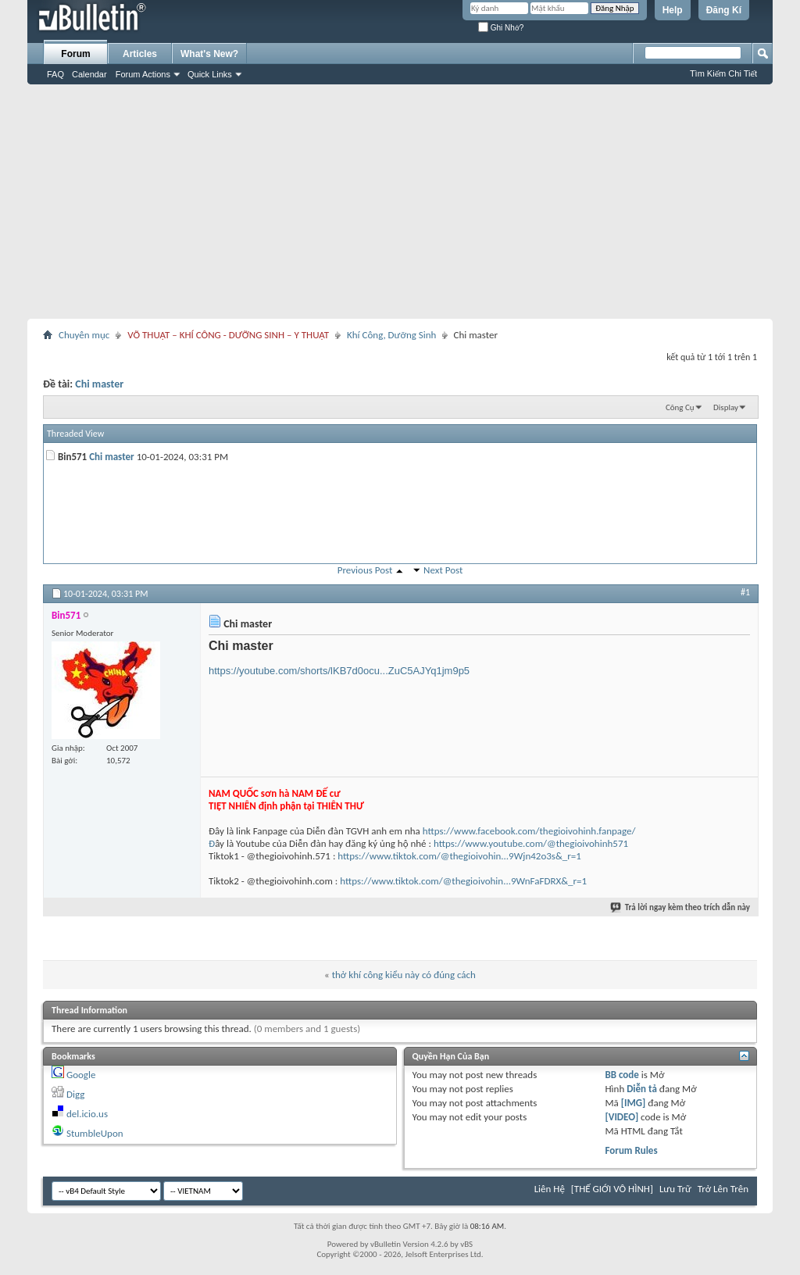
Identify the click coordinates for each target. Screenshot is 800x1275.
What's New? (209, 53)
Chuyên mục (84, 335)
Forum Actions (143, 74)
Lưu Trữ (675, 1189)
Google (80, 1074)
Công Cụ (680, 407)
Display (725, 407)
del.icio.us (87, 1114)
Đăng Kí (723, 10)
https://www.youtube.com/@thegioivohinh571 (531, 843)
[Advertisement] (400, 201)
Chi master (99, 384)
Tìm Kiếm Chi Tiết (723, 73)
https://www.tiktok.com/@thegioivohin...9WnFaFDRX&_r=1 (463, 881)
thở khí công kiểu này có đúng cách (404, 974)
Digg (75, 1094)
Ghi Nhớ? (500, 27)
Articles (140, 53)
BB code (621, 1074)
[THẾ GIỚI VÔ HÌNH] (612, 1189)
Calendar (89, 74)
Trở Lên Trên (723, 1189)
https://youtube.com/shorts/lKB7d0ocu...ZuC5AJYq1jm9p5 (339, 671)
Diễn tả (643, 1089)
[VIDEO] (621, 1117)
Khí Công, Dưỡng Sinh (391, 335)
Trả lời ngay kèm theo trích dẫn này (681, 907)
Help (672, 10)
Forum (75, 53)
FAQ (55, 74)
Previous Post (365, 570)
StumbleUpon (94, 1133)
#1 (745, 592)
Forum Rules (631, 1150)
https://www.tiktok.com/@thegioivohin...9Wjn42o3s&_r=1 (459, 856)
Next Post (442, 570)
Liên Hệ (549, 1189)
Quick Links (210, 74)
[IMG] (633, 1103)
